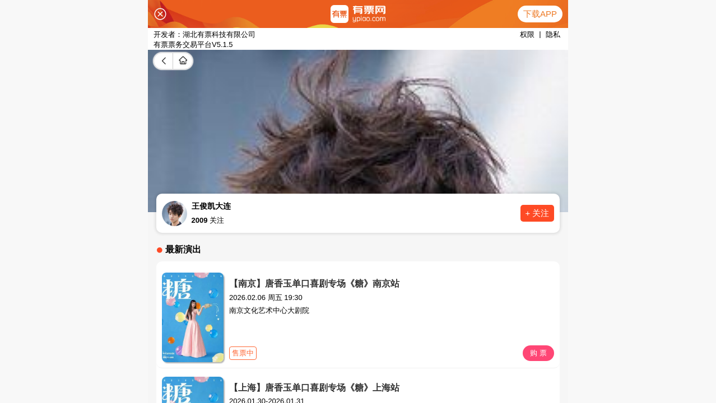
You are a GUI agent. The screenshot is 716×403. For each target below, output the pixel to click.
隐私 (553, 34)
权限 (527, 34)
